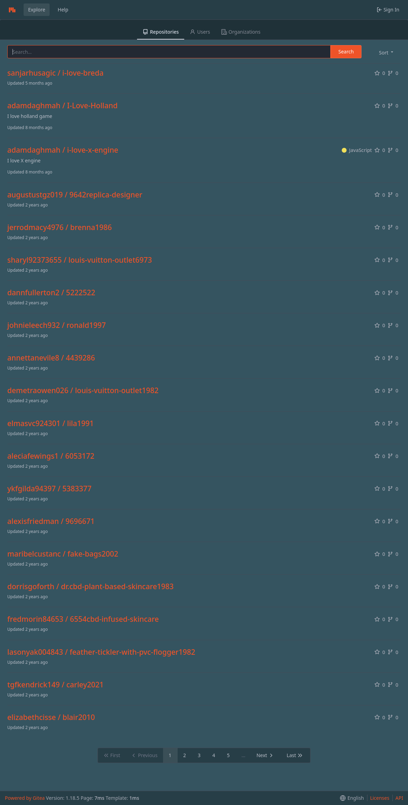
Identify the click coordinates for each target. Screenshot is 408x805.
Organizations (241, 31)
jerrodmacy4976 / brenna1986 (59, 227)
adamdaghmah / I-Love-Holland (62, 105)
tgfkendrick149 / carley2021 (55, 684)
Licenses (380, 798)
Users (200, 31)
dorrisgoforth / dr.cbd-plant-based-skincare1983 (90, 586)
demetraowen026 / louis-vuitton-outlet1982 (83, 390)
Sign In (388, 9)
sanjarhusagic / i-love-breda (55, 73)
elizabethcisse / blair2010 (51, 717)
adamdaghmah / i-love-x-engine (62, 150)
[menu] (386, 52)
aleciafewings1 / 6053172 (50, 456)
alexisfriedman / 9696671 (51, 521)
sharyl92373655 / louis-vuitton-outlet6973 (79, 260)
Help (63, 9)
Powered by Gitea (25, 798)
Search (346, 51)
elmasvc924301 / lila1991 (50, 423)
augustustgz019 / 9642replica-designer (74, 195)
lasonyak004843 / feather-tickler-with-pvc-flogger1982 (101, 652)
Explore (36, 9)
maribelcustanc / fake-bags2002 (62, 554)
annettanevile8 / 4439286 (51, 358)
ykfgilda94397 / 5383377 (49, 488)
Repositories (161, 31)
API (399, 798)
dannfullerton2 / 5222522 (51, 292)
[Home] (12, 10)
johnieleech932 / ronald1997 (56, 325)
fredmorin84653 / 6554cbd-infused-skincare (83, 619)
